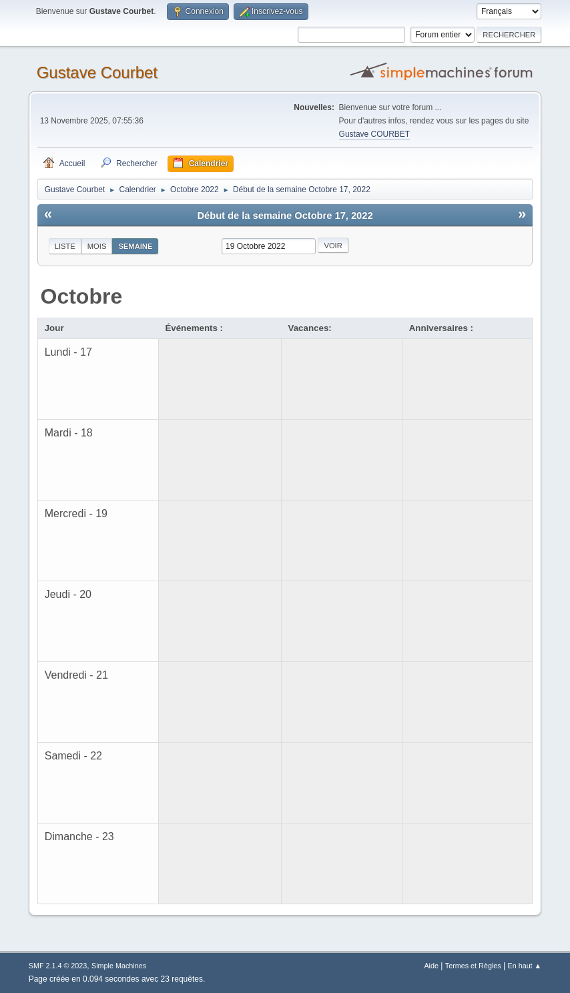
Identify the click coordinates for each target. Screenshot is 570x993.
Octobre (82, 296)
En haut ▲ (524, 966)
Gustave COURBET (374, 134)
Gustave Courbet (97, 72)
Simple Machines (118, 966)
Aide (431, 966)
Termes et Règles (473, 966)
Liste (65, 246)
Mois (97, 246)
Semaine (135, 246)
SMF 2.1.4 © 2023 (58, 966)
